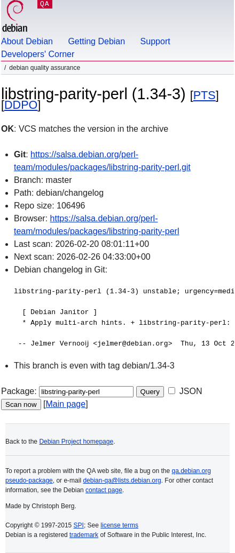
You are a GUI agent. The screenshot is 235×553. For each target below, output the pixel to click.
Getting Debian (96, 41)
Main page (65, 403)
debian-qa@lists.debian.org (122, 480)
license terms (119, 525)
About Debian (27, 41)
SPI (79, 525)
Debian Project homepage (76, 441)
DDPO (20, 104)
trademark (83, 535)
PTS (204, 95)
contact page (103, 490)
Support (155, 41)
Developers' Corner (37, 54)
